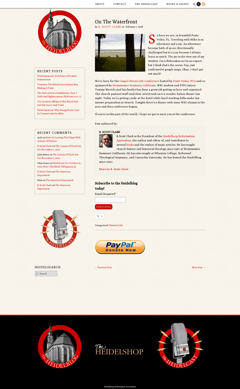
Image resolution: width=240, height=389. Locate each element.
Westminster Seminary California (134, 85)
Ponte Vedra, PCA (184, 81)
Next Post (198, 267)
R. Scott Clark (109, 26)
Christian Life (116, 225)
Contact (119, 4)
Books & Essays (177, 4)
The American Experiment (60, 180)
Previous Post (103, 267)
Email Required (105, 194)
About (100, 4)
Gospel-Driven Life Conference (139, 81)
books (130, 144)
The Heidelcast (146, 4)
